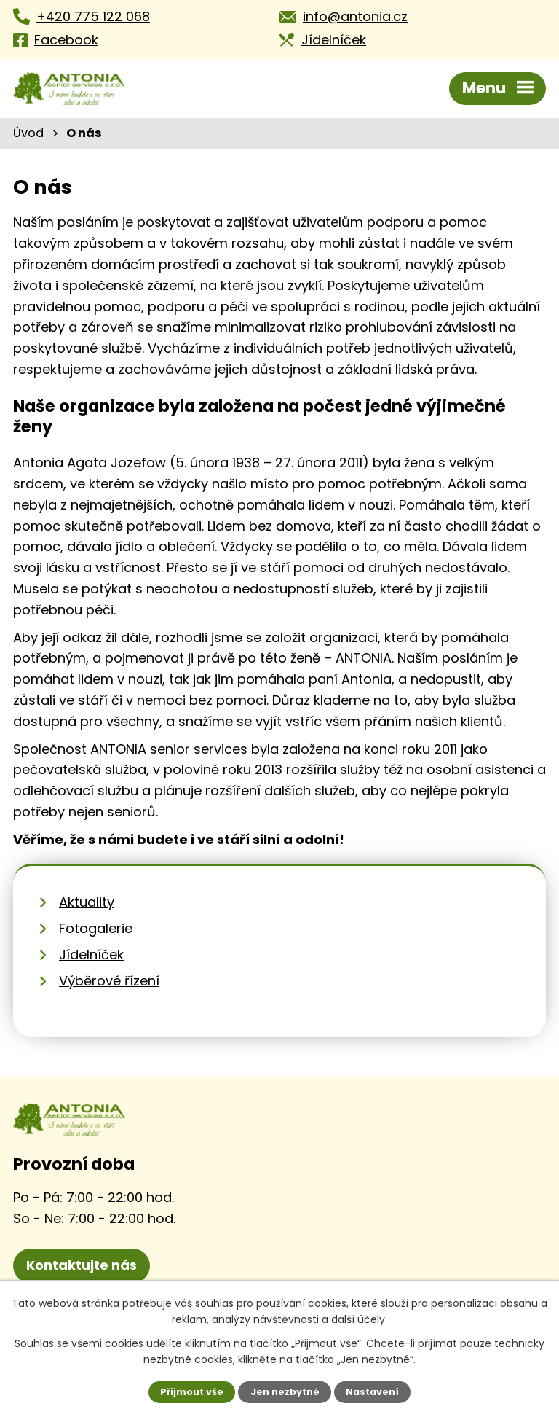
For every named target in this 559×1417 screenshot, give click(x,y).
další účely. (359, 1319)
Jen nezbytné (285, 1392)
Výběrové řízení (109, 981)
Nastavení (372, 1392)
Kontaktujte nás (81, 1265)
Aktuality (86, 902)
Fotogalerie (95, 928)
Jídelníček (91, 954)
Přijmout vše (191, 1392)
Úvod (28, 133)
